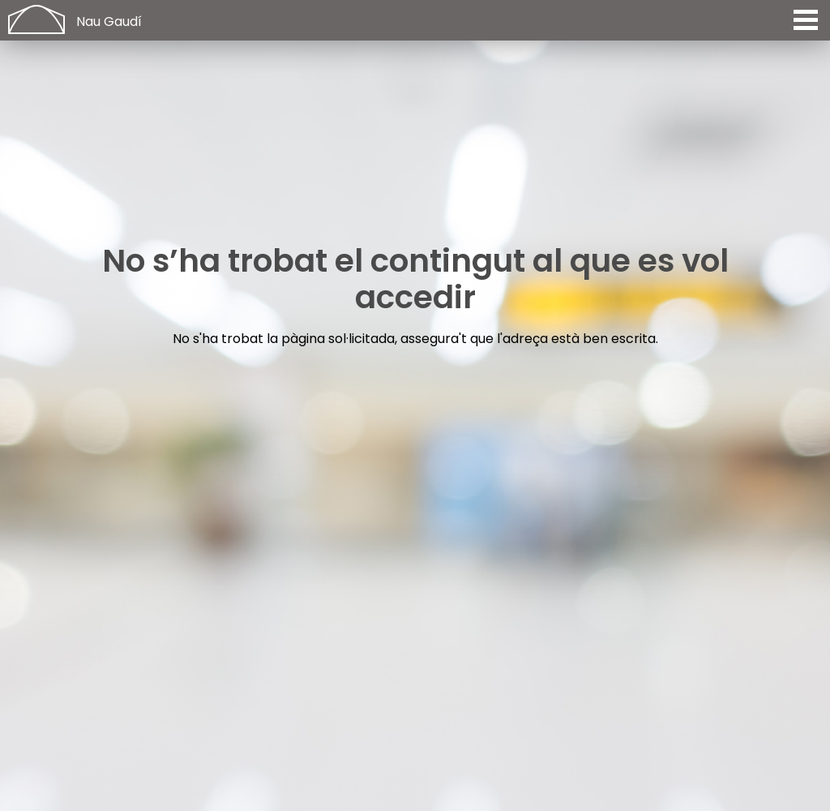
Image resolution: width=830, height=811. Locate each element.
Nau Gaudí (109, 21)
